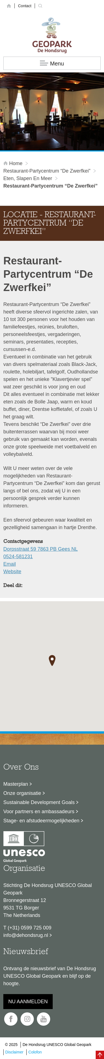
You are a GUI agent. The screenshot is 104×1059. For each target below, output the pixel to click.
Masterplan (15, 784)
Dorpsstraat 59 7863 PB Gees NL (40, 549)
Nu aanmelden (28, 1001)
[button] (52, 660)
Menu (52, 63)
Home (13, 163)
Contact (24, 6)
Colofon (35, 1052)
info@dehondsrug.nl (25, 935)
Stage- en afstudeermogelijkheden (41, 820)
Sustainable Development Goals (39, 802)
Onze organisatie (22, 793)
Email (9, 564)
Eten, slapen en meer (27, 178)
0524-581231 (18, 556)
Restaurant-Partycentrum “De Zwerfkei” (46, 171)
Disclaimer (14, 1052)
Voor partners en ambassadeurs (38, 811)
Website (12, 571)
